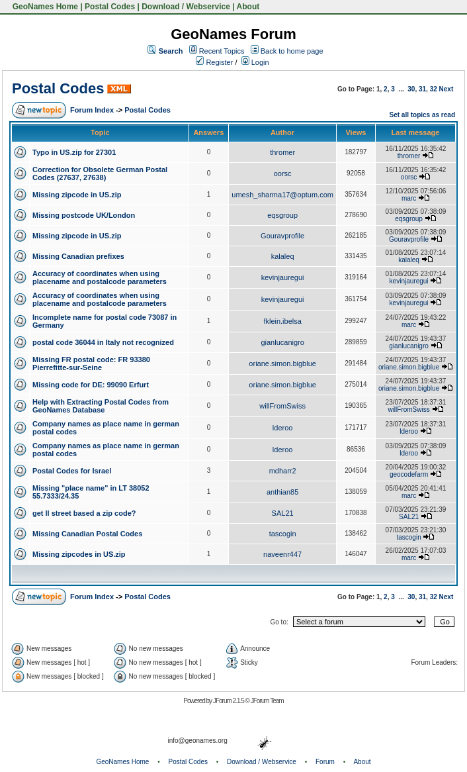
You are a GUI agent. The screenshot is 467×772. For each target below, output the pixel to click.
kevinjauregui (282, 277)
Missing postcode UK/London (83, 215)
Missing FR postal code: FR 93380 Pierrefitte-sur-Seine (91, 363)
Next (446, 89)
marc (409, 198)
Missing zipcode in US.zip (76, 195)
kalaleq (282, 256)
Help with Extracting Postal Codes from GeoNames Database (100, 406)
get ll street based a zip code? (84, 513)
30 (411, 89)
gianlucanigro (282, 342)
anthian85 (282, 492)
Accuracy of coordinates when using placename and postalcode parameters (99, 277)
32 (433, 89)
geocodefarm (409, 474)
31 (422, 89)
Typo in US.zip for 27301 (74, 152)
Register (214, 62)
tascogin (282, 534)
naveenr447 (282, 554)
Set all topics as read (423, 115)
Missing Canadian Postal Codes (87, 534)
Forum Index (92, 110)
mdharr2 (282, 471)
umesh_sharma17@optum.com (282, 195)
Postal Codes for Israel (71, 471)
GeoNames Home (44, 6)
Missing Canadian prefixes (78, 256)
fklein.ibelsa (282, 321)
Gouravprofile (282, 236)
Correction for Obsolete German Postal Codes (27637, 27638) (99, 173)
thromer (282, 152)
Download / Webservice (186, 6)
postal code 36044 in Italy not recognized (103, 342)
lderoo (283, 428)
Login (255, 62)
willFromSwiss (282, 406)
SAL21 (283, 513)
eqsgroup (282, 215)
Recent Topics (222, 51)
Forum (325, 761)
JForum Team (267, 700)
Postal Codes (110, 6)
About (248, 6)
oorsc (283, 173)
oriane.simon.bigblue (282, 363)
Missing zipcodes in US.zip (79, 554)
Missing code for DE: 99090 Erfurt (90, 385)
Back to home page (292, 51)
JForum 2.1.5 (229, 700)
